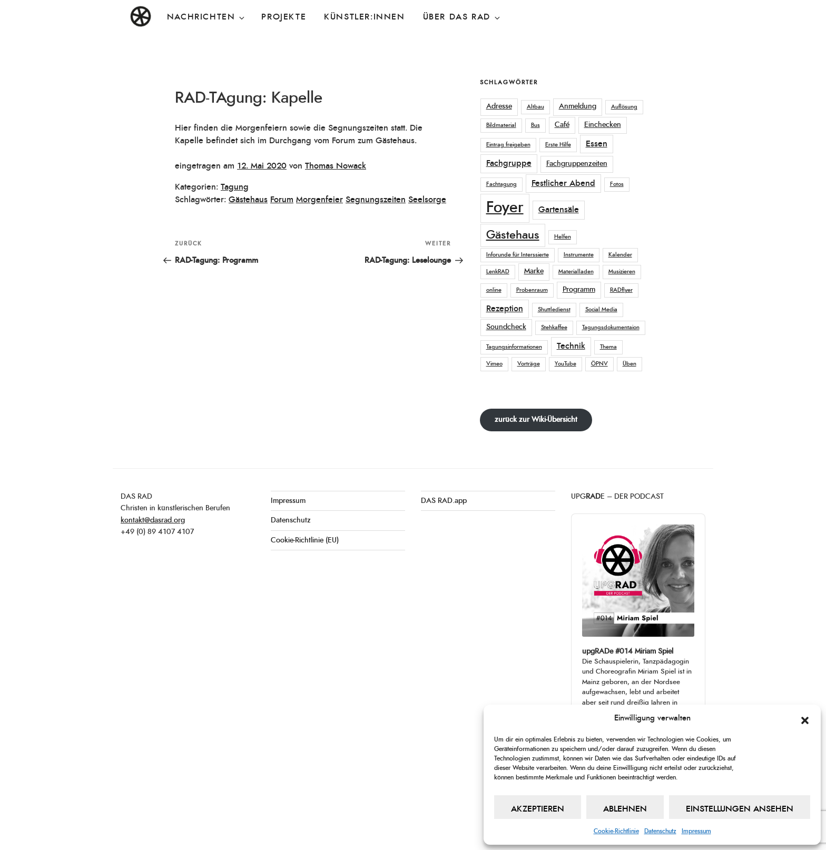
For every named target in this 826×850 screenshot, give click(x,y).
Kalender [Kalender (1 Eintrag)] (620, 255)
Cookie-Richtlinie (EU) (305, 540)
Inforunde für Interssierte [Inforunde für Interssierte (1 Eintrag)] (517, 255)
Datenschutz (660, 831)
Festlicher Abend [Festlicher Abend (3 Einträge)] (563, 183)
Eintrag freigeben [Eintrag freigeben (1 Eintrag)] (508, 144)
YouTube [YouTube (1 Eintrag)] (565, 364)
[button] (805, 718)
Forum (281, 199)
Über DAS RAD (462, 17)
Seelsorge (427, 199)
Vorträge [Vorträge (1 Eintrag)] (528, 364)
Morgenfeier (319, 199)
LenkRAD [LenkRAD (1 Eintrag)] (497, 271)
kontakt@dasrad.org (153, 520)
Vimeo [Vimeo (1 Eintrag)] (494, 364)
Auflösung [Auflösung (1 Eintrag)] (624, 107)
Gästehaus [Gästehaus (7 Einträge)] (512, 235)
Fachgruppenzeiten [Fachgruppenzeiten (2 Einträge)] (576, 163)
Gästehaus (248, 199)
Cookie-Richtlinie (616, 831)
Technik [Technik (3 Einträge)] (571, 346)
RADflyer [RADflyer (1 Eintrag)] (621, 290)
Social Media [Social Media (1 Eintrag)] (601, 309)
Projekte (283, 17)
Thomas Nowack (335, 166)
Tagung (235, 187)
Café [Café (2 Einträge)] (562, 125)
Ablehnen (625, 809)
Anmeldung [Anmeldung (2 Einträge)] (577, 106)
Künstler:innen (364, 17)
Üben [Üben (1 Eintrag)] (629, 364)
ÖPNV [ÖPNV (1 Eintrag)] (599, 364)
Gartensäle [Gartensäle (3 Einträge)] (558, 209)
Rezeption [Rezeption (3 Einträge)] (504, 308)
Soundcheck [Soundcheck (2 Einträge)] (506, 327)
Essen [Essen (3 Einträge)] (596, 144)
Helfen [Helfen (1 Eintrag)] (562, 237)
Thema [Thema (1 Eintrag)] (608, 347)
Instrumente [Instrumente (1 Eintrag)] (579, 255)
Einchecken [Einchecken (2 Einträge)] (602, 125)
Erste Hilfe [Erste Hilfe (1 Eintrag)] (558, 144)
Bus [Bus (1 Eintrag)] (535, 125)
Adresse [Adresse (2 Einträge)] (499, 106)
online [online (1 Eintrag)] (494, 290)
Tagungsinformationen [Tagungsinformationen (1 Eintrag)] (514, 347)
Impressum (696, 831)
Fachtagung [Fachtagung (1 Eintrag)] (501, 184)
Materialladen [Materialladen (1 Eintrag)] (576, 271)
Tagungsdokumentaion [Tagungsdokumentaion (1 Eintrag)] (611, 327)
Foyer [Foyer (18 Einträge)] (505, 207)
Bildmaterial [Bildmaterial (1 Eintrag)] (501, 125)
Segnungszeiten (376, 199)
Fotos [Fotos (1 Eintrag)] (617, 184)
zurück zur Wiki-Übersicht (536, 419)
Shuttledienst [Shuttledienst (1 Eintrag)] (554, 309)
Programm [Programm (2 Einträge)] (579, 289)
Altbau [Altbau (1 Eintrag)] (535, 107)
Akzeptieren (537, 809)
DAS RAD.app (444, 501)
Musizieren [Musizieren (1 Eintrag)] (621, 271)
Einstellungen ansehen (739, 809)
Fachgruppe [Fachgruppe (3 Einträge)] (509, 163)
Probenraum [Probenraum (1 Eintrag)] (532, 290)
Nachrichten (207, 17)
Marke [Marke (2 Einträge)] (534, 271)
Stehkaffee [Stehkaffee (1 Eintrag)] (554, 327)
